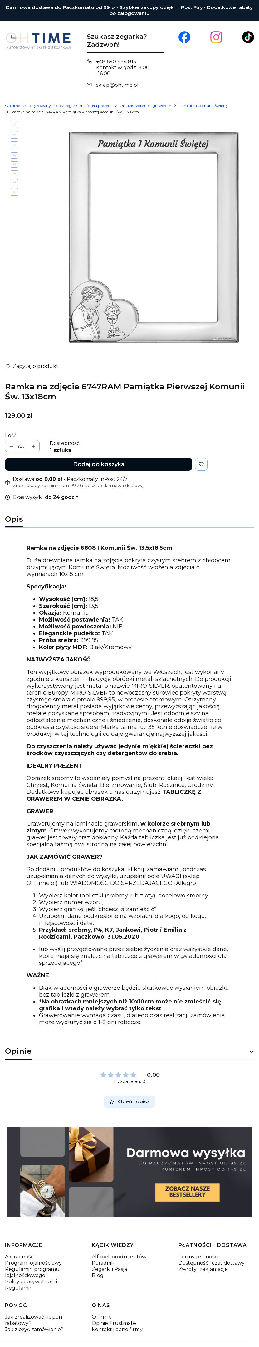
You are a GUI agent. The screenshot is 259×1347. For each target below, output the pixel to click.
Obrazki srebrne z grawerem (145, 105)
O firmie (102, 1306)
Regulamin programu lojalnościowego (32, 1262)
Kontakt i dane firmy (117, 1319)
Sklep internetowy (122, 1339)
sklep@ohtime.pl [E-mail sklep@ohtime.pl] (117, 85)
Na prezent (102, 105)
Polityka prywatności (31, 1271)
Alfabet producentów (119, 1246)
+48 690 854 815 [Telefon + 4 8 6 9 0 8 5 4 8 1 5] (116, 62)
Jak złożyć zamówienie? (34, 1319)
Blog (98, 1265)
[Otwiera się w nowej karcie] (184, 37)
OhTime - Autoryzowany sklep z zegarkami (45, 105)
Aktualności (20, 1246)
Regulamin (19, 1277)
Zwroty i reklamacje (203, 1259)
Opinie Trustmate (114, 1312)
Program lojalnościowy (33, 1252)
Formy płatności (198, 1246)
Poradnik (103, 1252)
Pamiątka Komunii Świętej (203, 105)
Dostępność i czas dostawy (211, 1252)
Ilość (11, 425)
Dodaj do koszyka (99, 453)
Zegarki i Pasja (109, 1259)
